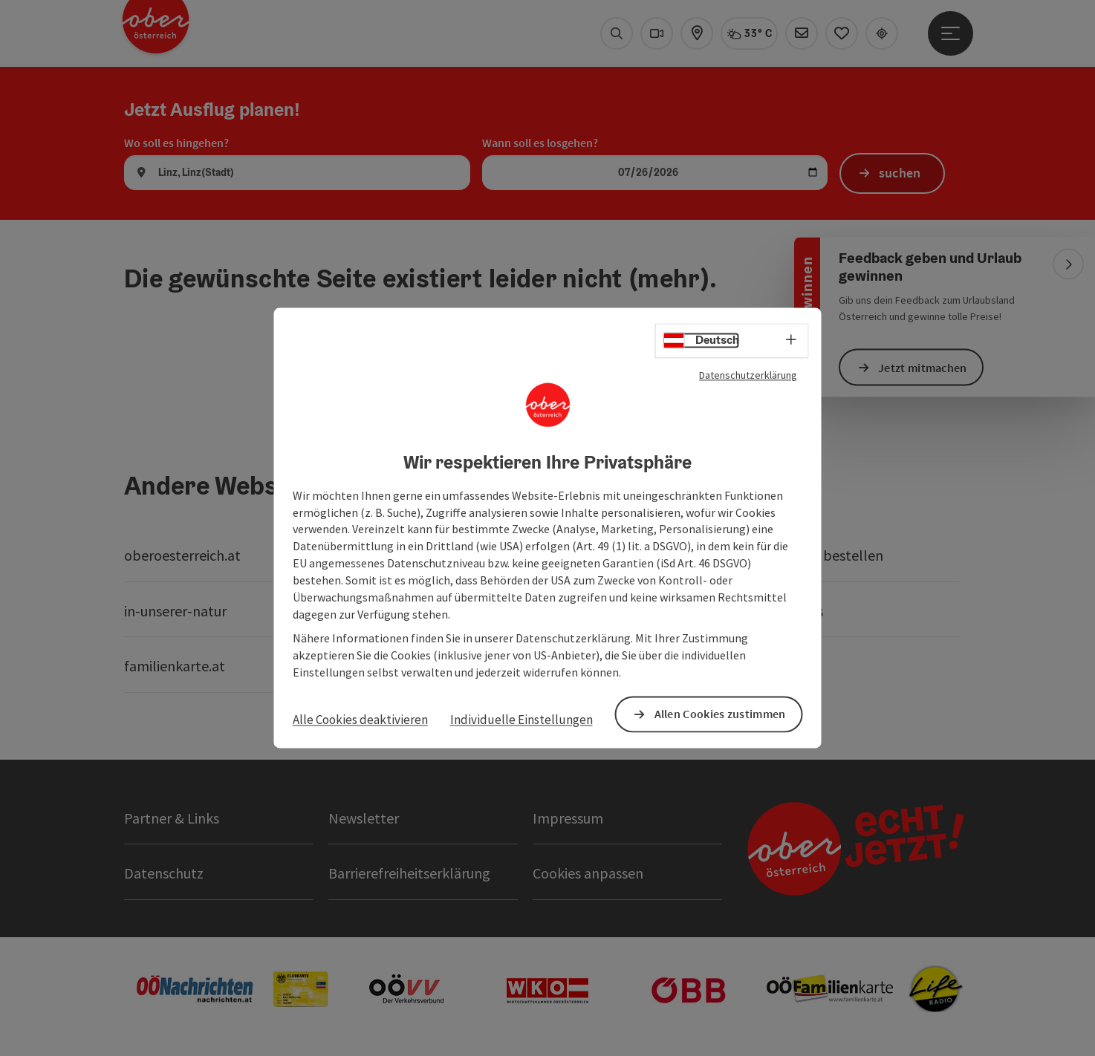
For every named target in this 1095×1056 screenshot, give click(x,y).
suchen (900, 172)
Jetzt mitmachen (922, 366)
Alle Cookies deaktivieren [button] (360, 719)
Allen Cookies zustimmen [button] (720, 714)
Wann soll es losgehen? (540, 142)
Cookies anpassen (588, 873)
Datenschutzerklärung (748, 375)
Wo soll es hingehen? (176, 142)
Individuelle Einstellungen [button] (521, 719)
